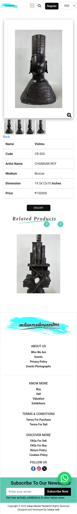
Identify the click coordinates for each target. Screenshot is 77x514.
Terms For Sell (38, 424)
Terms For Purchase (38, 419)
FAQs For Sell (38, 440)
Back (6, 137)
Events (38, 356)
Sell (38, 393)
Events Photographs (38, 366)
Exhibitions (38, 403)
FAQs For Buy (38, 445)
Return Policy (38, 450)
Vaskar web (53, 509)
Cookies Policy (38, 455)
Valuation (38, 398)
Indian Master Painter (38, 506)
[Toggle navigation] (32, 5)
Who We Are (38, 352)
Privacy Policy (38, 361)
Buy (38, 389)
